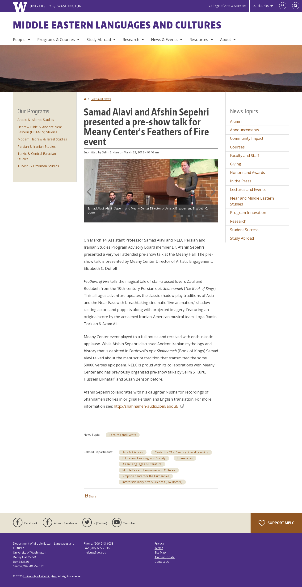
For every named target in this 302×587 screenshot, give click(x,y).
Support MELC (276, 523)
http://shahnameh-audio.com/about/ (149, 406)
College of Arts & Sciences (228, 6)
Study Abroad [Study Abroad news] (242, 238)
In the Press (240, 181)
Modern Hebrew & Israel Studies (42, 139)
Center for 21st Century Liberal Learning (181, 452)
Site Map (160, 552)
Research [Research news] (238, 221)
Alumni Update (165, 557)
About (225, 39)
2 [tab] (181, 216)
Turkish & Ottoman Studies (38, 166)
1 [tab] (174, 216)
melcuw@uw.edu (95, 552)
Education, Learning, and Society (143, 458)
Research (131, 39)
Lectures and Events (122, 435)
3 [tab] (188, 216)
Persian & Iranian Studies (36, 146)
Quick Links (260, 6)
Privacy (159, 544)
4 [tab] (195, 216)
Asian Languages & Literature (141, 464)
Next (213, 191)
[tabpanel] (151, 190)
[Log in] (282, 6)
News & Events (164, 39)
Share (90, 496)
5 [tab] (203, 216)
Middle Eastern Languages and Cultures (117, 25)
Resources (198, 39)
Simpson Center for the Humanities (145, 476)
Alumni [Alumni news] (236, 121)
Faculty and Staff (244, 155)
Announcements (244, 129)
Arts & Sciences (132, 452)
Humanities (185, 458)
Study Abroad (99, 39)
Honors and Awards (247, 172)
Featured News (101, 99)
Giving (235, 164)
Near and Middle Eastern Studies (252, 201)
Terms (159, 548)
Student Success (244, 229)
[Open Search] (295, 6)
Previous (89, 191)
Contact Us (162, 562)
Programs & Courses (56, 39)
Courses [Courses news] (237, 147)
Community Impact (246, 138)
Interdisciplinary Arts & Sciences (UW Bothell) (152, 482)
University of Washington (40, 576)
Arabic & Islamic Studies (35, 119)
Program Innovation (248, 212)
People (19, 39)
